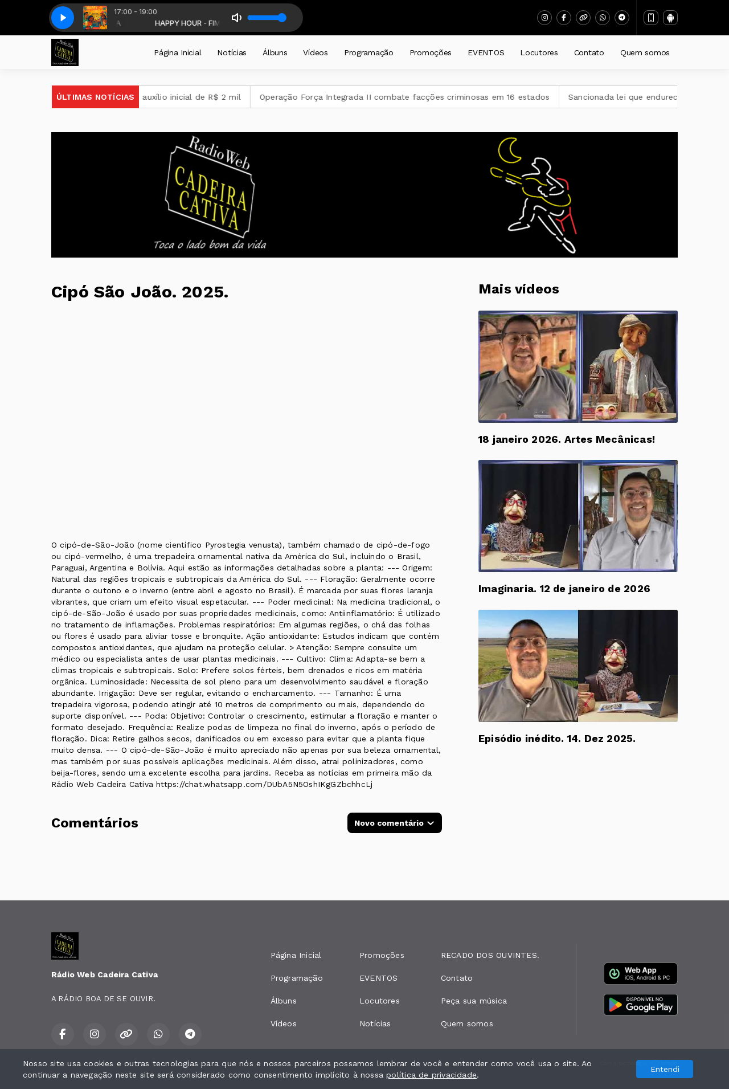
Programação (369, 52)
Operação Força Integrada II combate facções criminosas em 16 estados (419, 96)
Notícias (232, 52)
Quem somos (645, 52)
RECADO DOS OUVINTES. (490, 955)
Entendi (664, 1069)
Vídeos (315, 52)
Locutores (539, 52)
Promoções (430, 52)
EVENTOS (486, 52)
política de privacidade (431, 1074)
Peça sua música (474, 1000)
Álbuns (275, 52)
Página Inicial (177, 52)
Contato (589, 52)
